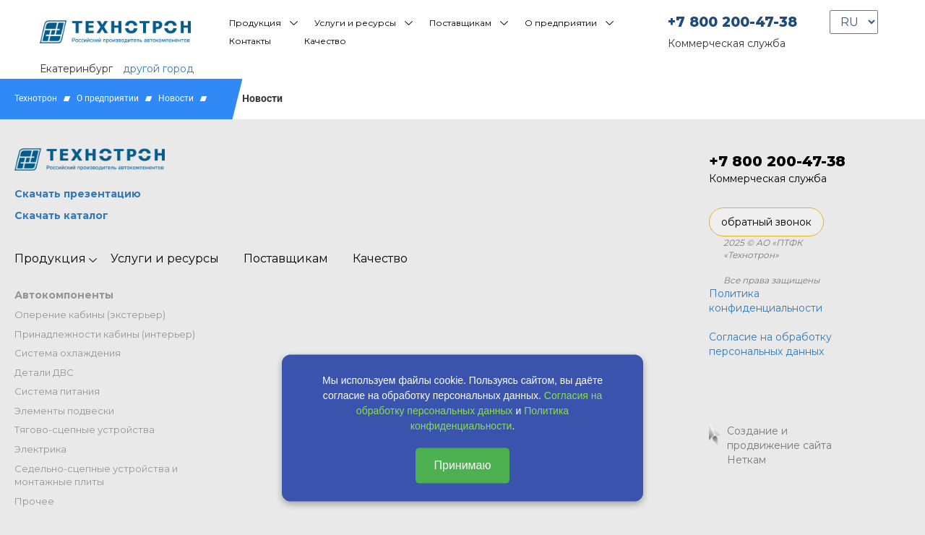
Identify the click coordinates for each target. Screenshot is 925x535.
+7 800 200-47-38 (732, 22)
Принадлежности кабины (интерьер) (104, 334)
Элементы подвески (64, 410)
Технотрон (35, 98)
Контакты (250, 40)
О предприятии (561, 22)
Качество (325, 40)
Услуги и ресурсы (355, 22)
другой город (158, 68)
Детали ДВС (44, 372)
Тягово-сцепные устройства (84, 429)
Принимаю (462, 465)
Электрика (40, 449)
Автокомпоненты (63, 294)
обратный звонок (766, 221)
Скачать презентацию (77, 193)
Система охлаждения (67, 353)
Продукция (255, 22)
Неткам (746, 459)
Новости (176, 98)
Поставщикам (460, 22)
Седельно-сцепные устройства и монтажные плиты (96, 475)
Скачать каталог (61, 215)
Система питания (57, 391)
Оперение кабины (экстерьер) (89, 314)
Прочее (34, 501)
